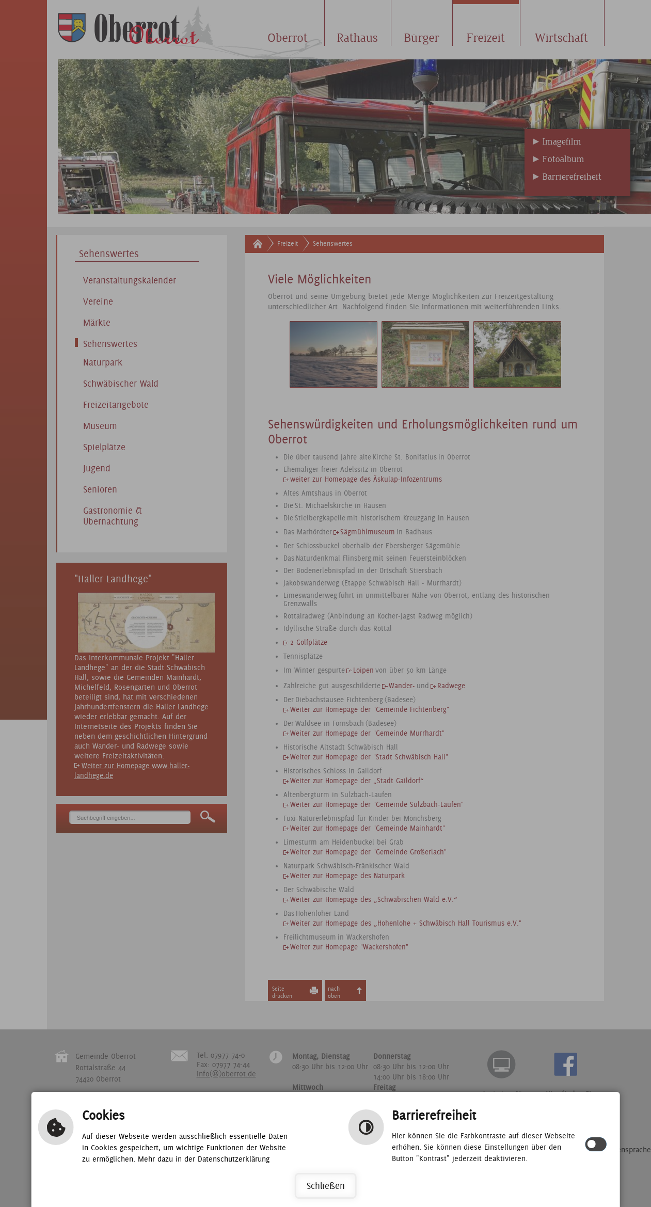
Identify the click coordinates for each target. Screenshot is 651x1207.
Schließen (326, 1185)
